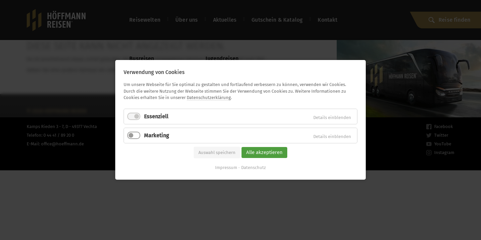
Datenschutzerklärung (209, 97)
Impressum (226, 167)
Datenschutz (253, 167)
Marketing (156, 135)
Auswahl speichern (216, 152)
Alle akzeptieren (264, 152)
